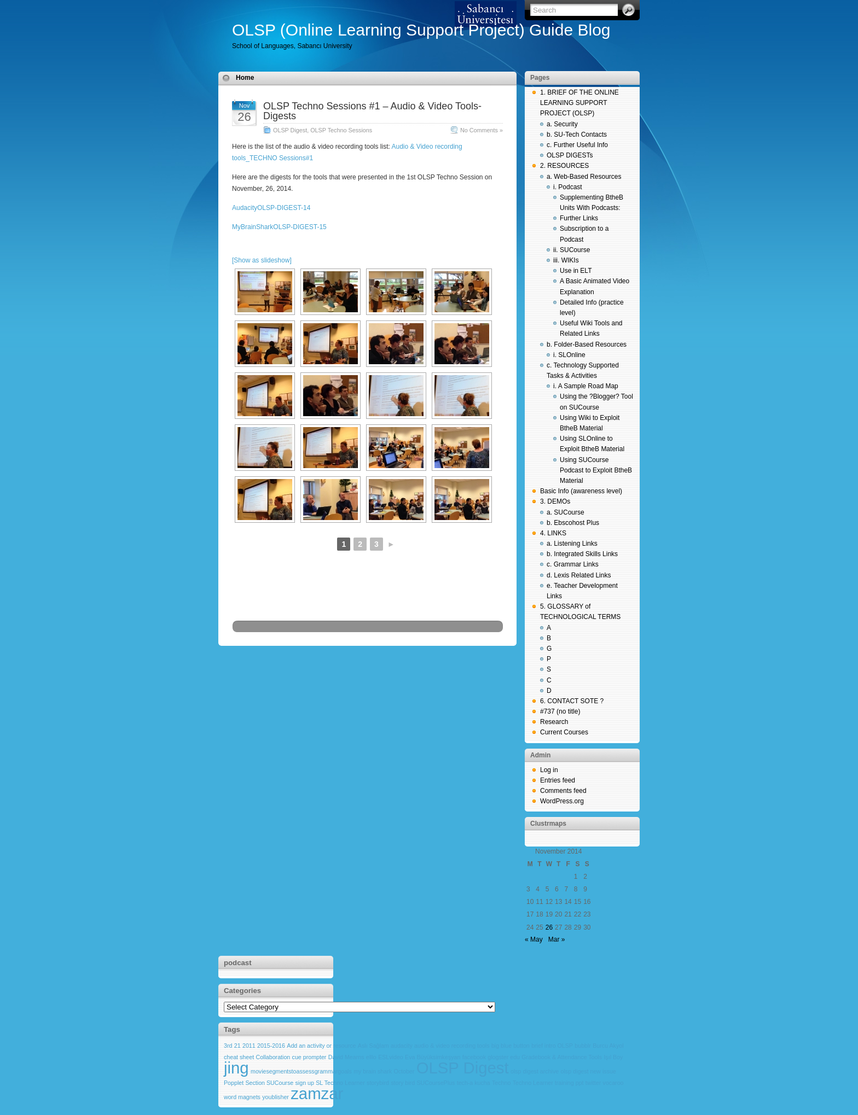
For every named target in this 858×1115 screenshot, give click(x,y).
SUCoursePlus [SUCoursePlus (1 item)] (435, 1082)
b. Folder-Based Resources (587, 344)
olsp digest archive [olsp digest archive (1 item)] (535, 1071)
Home (245, 77)
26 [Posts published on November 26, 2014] (549, 927)
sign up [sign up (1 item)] (304, 1082)
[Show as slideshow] (262, 260)
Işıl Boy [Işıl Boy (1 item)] (613, 1057)
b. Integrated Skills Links (582, 554)
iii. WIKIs (566, 260)
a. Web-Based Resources (584, 176)
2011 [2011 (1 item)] (249, 1045)
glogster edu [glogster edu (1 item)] (504, 1057)
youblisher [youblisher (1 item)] (275, 1097)
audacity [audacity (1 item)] (402, 1045)
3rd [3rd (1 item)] (228, 1045)
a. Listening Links (572, 543)
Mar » (556, 939)
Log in (549, 770)
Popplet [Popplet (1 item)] (234, 1082)
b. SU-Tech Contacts (577, 134)
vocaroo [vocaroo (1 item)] (613, 1082)
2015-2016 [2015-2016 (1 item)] (271, 1045)
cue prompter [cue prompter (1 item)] (309, 1057)
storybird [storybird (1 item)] (378, 1082)
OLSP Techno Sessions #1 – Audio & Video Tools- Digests (372, 111)
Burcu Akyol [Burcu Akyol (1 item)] (608, 1045)
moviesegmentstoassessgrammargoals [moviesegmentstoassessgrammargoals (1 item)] (301, 1071)
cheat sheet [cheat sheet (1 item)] (239, 1057)
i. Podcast (567, 187)
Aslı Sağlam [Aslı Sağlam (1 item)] (373, 1045)
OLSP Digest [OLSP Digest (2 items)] (462, 1068)
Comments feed (563, 791)
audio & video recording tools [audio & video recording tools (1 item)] (451, 1045)
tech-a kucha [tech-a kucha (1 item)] (473, 1082)
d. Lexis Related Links (579, 575)
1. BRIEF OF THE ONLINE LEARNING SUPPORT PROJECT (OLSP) (579, 103)
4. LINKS (553, 533)
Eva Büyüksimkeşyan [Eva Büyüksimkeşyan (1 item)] (432, 1057)
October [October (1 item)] (403, 1071)
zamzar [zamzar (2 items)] (317, 1093)
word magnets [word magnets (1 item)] (242, 1097)
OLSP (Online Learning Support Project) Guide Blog (421, 30)
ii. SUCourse (571, 250)
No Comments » (481, 130)
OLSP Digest (290, 130)
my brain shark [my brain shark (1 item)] (372, 1071)
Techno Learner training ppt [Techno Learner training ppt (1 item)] (548, 1082)
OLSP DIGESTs (570, 155)
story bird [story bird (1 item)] (403, 1082)
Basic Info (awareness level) (581, 491)
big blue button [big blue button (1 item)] (510, 1045)
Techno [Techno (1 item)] (501, 1082)
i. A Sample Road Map (585, 386)
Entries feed (557, 780)
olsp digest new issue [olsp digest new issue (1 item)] (588, 1071)
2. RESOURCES (564, 166)
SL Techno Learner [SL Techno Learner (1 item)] (340, 1082)
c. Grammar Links (573, 564)
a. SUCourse (565, 512)
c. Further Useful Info (577, 145)
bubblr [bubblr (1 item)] (583, 1045)
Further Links (579, 218)
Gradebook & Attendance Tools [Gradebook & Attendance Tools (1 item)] (561, 1057)
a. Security (562, 124)
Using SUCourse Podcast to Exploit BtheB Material (596, 470)
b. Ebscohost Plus (573, 523)
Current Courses (564, 732)
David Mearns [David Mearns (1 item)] (346, 1057)
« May (534, 939)
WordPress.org (562, 801)
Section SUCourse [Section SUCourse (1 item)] (270, 1082)
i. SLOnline (569, 355)
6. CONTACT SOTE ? (572, 701)
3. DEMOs (555, 501)
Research (554, 722)
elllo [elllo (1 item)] (371, 1057)
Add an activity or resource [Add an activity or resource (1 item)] (321, 1045)
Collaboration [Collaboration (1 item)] (273, 1057)
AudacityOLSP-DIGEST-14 (271, 208)
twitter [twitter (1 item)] (593, 1082)
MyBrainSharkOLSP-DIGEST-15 (279, 227)
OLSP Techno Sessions (341, 130)
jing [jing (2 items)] (236, 1068)
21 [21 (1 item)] (237, 1045)
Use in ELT (576, 271)
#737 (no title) (560, 711)
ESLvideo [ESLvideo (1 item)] (390, 1057)
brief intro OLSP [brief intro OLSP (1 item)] (552, 1045)
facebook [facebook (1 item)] (474, 1057)
